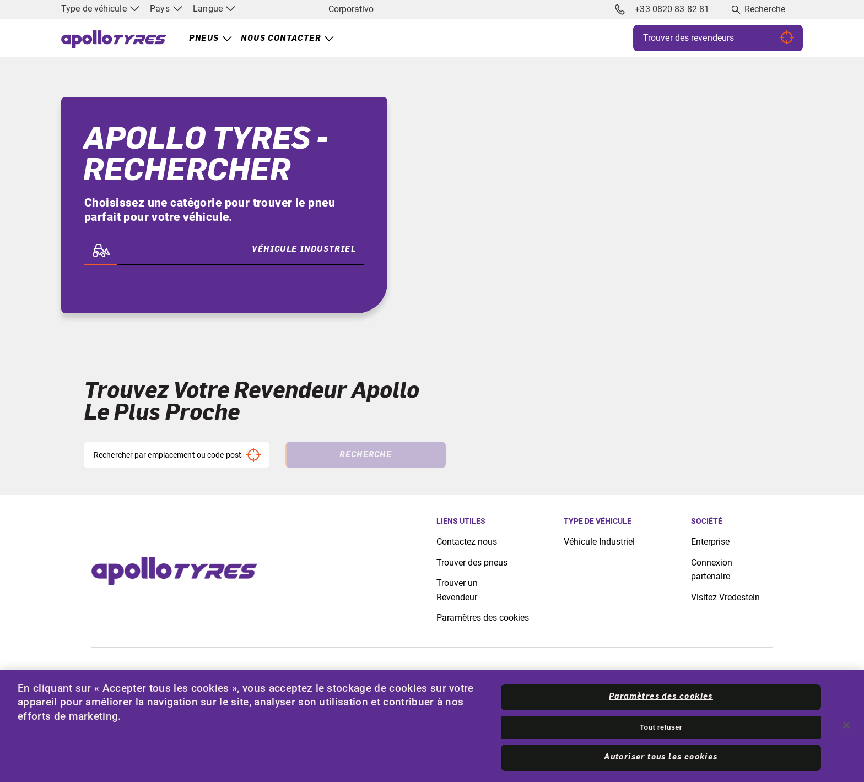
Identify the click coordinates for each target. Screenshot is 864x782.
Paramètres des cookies (482, 617)
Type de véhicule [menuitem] (100, 8)
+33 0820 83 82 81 (662, 9)
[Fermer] (846, 725)
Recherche (764, 9)
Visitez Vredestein (725, 597)
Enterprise (710, 541)
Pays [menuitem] (166, 8)
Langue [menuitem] (214, 8)
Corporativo (351, 9)
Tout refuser (661, 727)
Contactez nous (466, 541)
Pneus (204, 38)
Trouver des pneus (471, 562)
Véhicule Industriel (599, 541)
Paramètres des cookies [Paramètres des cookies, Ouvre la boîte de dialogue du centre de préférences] (661, 696)
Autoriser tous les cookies (660, 757)
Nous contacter (281, 38)
